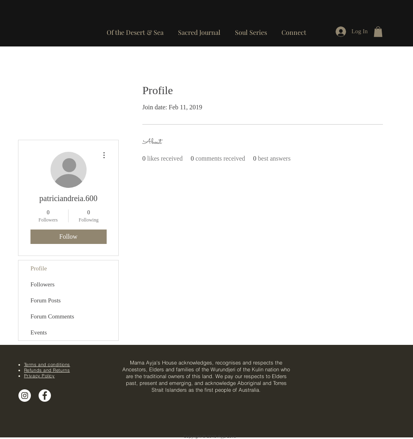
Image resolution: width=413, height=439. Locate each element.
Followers (42, 284)
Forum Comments (52, 316)
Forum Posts (45, 300)
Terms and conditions (47, 364)
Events (38, 332)
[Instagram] (24, 395)
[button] (294, 28)
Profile (38, 268)
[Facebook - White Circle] (44, 395)
